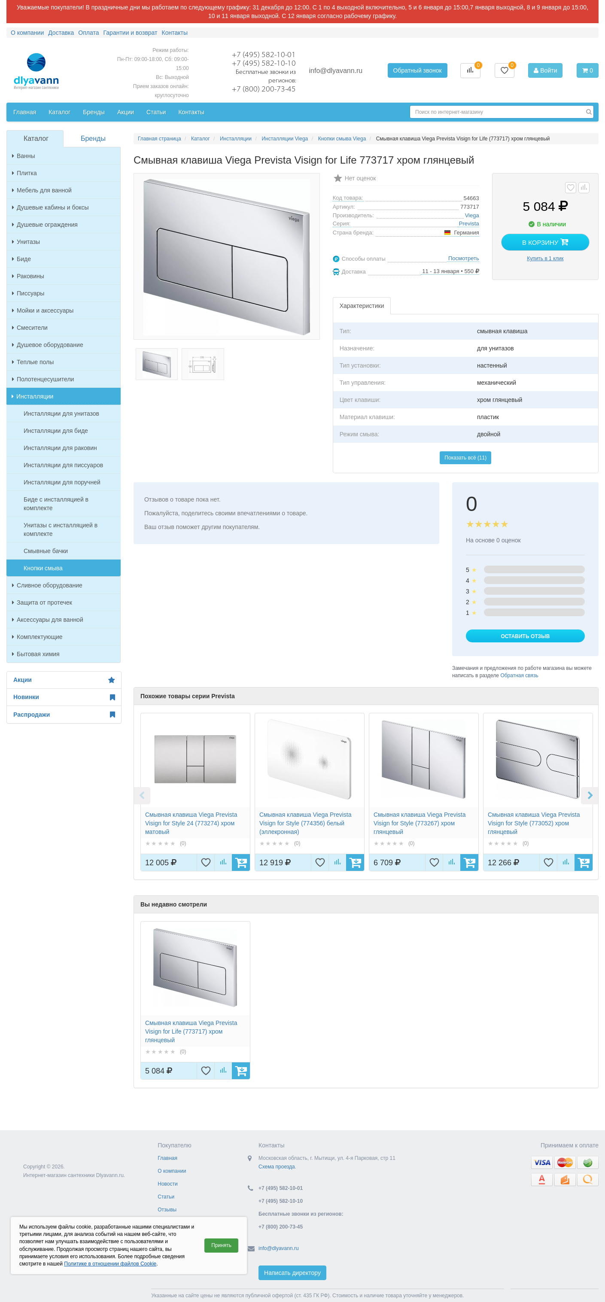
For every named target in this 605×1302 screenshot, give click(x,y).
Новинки (64, 697)
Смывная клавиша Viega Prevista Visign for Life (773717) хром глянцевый (191, 1031)
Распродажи (64, 714)
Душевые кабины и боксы (50, 207)
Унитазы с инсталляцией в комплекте (60, 529)
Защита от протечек (42, 602)
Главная (167, 1158)
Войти (545, 70)
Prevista (469, 223)
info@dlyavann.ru (335, 70)
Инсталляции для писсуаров (63, 465)
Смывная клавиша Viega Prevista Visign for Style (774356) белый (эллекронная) (305, 823)
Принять (221, 1245)
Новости (167, 1184)
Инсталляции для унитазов (61, 413)
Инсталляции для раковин (60, 447)
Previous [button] (141, 795)
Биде (21, 259)
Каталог (36, 138)
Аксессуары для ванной (47, 619)
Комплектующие (37, 636)
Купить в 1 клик (545, 259)
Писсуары (28, 293)
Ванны (23, 155)
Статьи (166, 1197)
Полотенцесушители (43, 379)
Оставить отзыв (525, 636)
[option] (195, 792)
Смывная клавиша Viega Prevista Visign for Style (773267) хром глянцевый (420, 823)
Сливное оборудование (47, 585)
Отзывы (167, 1210)
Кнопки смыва (43, 568)
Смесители (30, 327)
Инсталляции (32, 396)
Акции (64, 680)
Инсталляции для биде (56, 430)
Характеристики (362, 305)
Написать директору (292, 1272)
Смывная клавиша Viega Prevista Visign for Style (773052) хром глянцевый (534, 823)
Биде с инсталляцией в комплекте (56, 503)
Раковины (28, 276)
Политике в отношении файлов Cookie (110, 1264)
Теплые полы (33, 362)
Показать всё (465, 458)
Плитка (24, 173)
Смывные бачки (46, 551)
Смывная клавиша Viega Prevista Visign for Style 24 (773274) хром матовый (191, 823)
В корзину (545, 241)
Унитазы (26, 241)
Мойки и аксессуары (42, 310)
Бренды (93, 138)
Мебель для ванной (42, 190)
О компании (172, 1171)
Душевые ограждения (45, 224)
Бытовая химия (36, 654)
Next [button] (589, 795)
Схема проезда (276, 1167)
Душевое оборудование (47, 344)
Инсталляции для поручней (62, 482)
